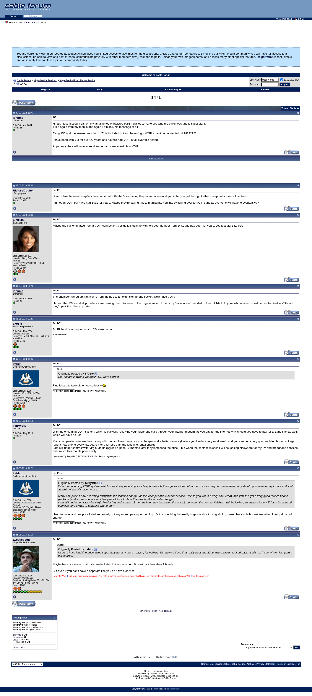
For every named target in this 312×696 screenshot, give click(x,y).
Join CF (300, 19)
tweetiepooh (21, 539)
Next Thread (165, 611)
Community (173, 89)
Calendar (264, 89)
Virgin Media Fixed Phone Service (77, 80)
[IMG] (15, 639)
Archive (251, 664)
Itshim (17, 364)
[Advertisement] (259, 8)
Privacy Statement (265, 664)
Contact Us (207, 664)
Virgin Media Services (45, 80)
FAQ (99, 89)
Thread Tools (288, 108)
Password (254, 84)
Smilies (16, 637)
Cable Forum (24, 80)
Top (298, 664)
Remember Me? (289, 80)
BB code (17, 635)
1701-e (17, 323)
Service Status (221, 664)
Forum (14, 16)
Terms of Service (285, 664)
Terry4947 (19, 425)
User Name (255, 80)
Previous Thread (149, 611)
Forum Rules (19, 647)
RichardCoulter (23, 190)
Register (46, 89)
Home (27, 22)
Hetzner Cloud (174, 689)
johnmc (18, 117)
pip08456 (19, 220)
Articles (33, 16)
